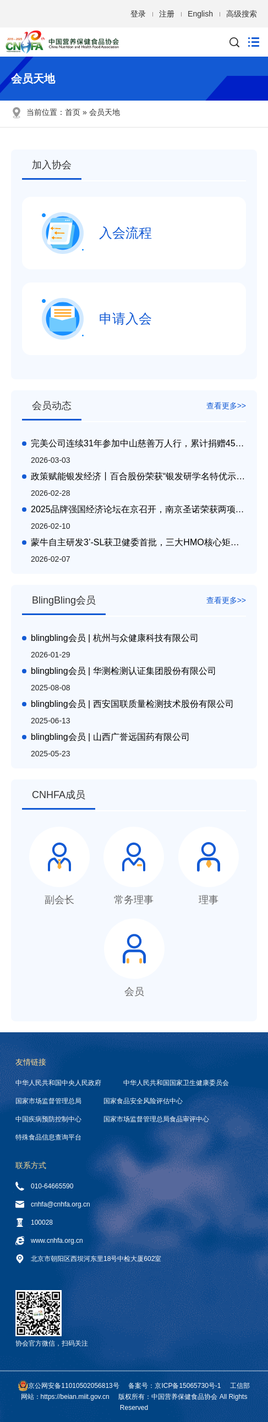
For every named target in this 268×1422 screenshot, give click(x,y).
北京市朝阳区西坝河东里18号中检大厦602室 (88, 1258)
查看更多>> (226, 406)
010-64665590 (44, 1186)
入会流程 (97, 233)
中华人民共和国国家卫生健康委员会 (176, 1083)
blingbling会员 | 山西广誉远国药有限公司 (110, 737)
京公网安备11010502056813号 (73, 1386)
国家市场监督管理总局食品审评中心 (156, 1119)
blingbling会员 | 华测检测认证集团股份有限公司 (123, 671)
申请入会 (97, 319)
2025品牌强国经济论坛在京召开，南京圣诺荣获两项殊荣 (138, 509)
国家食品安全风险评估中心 (143, 1101)
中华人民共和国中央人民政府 (58, 1083)
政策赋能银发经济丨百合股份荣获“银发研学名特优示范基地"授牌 (138, 476)
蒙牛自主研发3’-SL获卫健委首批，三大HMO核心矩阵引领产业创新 (138, 542)
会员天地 (104, 112)
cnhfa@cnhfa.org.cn (52, 1204)
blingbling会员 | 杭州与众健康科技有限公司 (115, 638)
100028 (34, 1222)
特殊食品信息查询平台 (48, 1137)
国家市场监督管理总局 (48, 1101)
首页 (72, 112)
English (200, 13)
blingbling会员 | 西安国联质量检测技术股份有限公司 (132, 704)
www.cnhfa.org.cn (49, 1240)
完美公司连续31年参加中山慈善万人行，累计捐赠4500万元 (138, 443)
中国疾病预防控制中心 (48, 1119)
